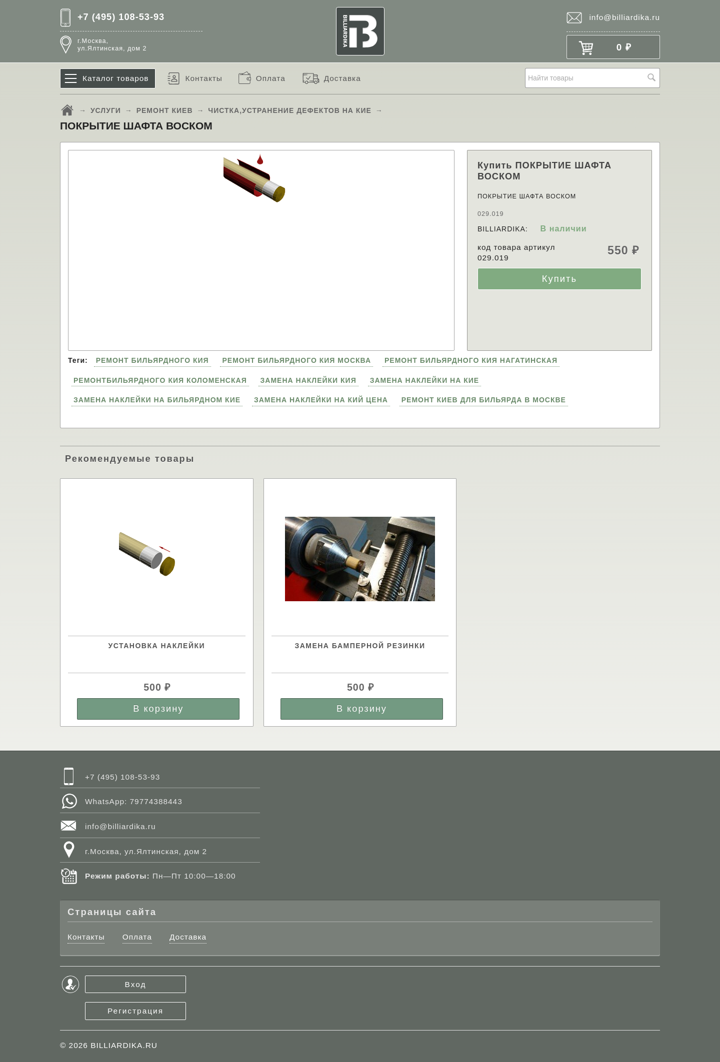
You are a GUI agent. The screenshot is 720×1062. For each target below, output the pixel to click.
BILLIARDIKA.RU (124, 1045)
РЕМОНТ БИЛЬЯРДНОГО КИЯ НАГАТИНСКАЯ (471, 360)
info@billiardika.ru (624, 17)
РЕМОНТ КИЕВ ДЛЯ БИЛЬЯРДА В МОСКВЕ (484, 400)
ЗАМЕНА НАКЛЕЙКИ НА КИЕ (425, 380)
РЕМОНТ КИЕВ (164, 110)
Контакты (203, 78)
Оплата (271, 78)
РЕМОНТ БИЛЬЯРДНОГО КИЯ (152, 360)
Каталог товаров (115, 78)
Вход (135, 984)
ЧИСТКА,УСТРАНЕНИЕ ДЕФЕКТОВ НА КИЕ (290, 110)
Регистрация (136, 1011)
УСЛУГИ (105, 110)
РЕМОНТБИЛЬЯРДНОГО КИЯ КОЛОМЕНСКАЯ (160, 380)
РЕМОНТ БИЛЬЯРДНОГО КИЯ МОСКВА (296, 360)
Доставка (342, 78)
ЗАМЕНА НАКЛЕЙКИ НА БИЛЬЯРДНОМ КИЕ (157, 400)
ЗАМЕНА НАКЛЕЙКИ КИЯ (308, 380)
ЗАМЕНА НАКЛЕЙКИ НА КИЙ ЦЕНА (321, 400)
